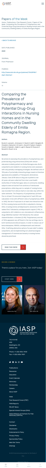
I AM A (17, 465)
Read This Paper (11, 247)
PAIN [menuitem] (11, 397)
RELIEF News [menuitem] (14, 407)
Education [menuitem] (12, 375)
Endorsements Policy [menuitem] (16, 432)
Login (40, 465)
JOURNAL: (5, 58)
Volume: (4, 82)
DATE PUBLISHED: (8, 48)
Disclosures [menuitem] (13, 429)
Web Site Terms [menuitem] (14, 442)
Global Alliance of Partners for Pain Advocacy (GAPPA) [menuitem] (21, 414)
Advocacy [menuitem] (12, 381)
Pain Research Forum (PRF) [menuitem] (18, 400)
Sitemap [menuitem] (12, 446)
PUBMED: (5, 69)
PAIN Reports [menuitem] (14, 404)
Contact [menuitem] (12, 422)
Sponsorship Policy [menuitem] (16, 439)
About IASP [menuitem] (13, 392)
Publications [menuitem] (13, 368)
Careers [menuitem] (12, 388)
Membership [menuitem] (13, 385)
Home (6, 465)
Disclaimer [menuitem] (12, 425)
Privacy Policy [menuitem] (14, 436)
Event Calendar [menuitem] (14, 378)
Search (28, 465)
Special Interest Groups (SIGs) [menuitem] (19, 410)
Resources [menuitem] (13, 371)
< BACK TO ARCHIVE (9, 40)
